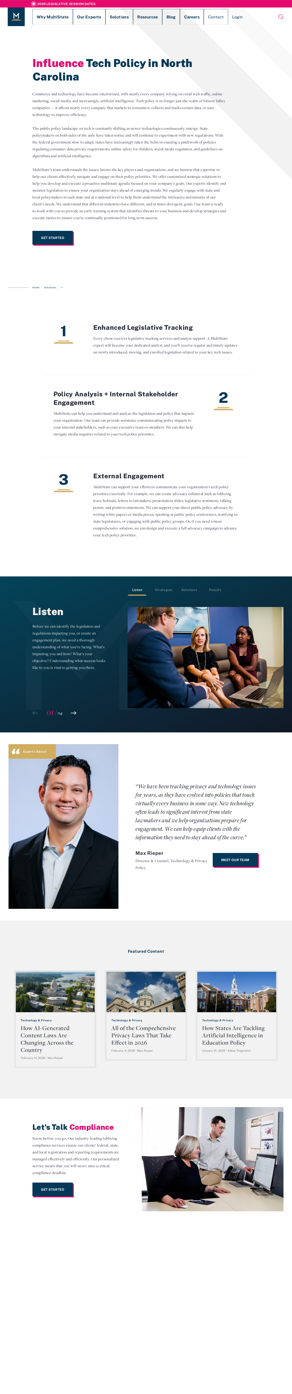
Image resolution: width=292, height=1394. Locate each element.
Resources (122, 17)
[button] (73, 713)
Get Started (52, 238)
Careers (157, 17)
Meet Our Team (235, 860)
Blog (141, 17)
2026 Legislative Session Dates (66, 4)
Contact (177, 17)
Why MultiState (46, 17)
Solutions (99, 17)
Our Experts (75, 17)
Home (36, 287)
